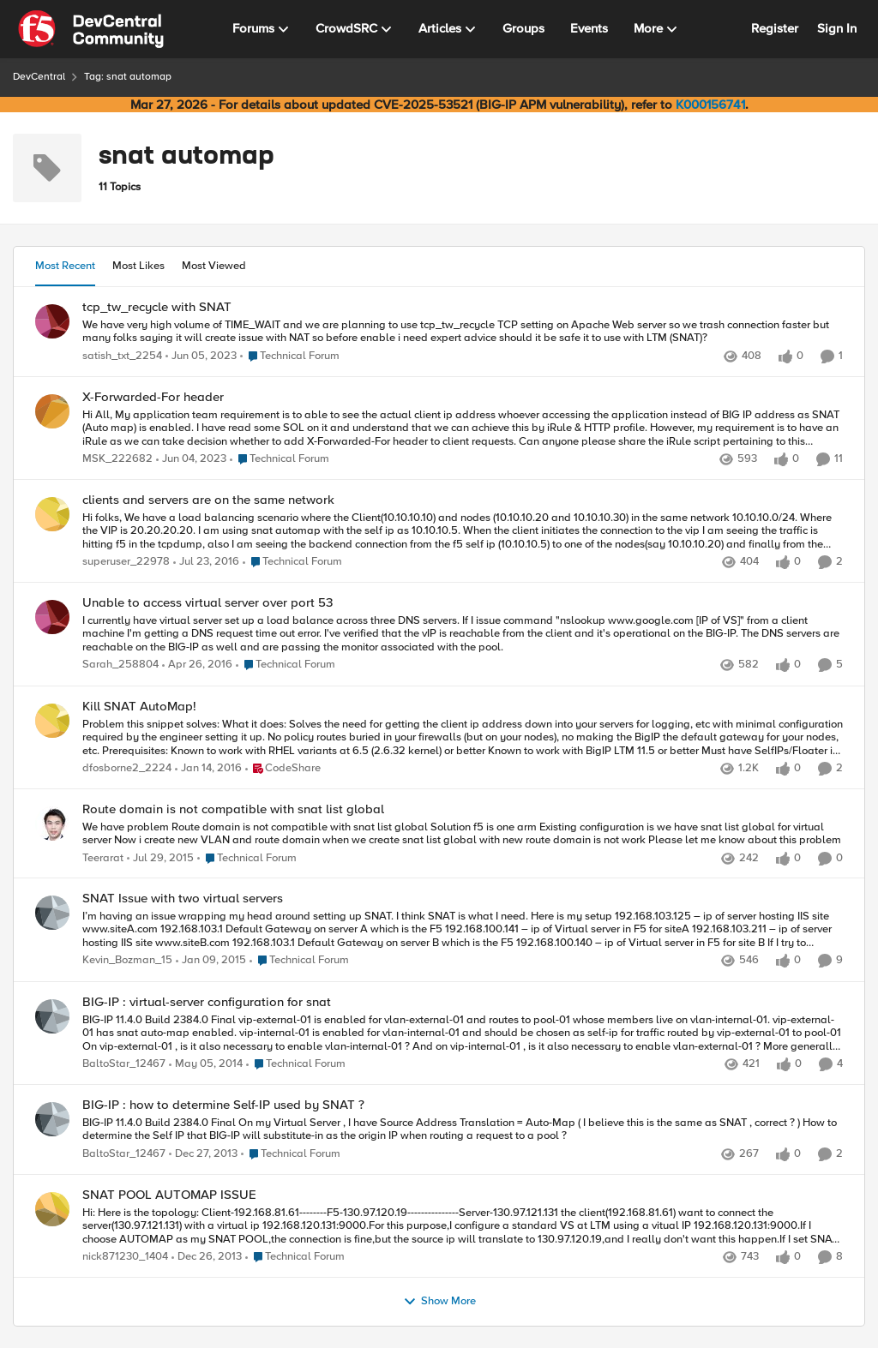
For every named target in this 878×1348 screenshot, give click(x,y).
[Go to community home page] (91, 29)
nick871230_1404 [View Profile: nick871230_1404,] (125, 1256)
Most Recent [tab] (65, 266)
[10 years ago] (206, 562)
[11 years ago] (211, 961)
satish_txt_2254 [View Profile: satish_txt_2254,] (122, 356)
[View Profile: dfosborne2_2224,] (52, 721)
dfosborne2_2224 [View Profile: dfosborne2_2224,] (126, 768)
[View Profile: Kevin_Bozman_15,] (52, 913)
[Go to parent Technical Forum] (290, 356)
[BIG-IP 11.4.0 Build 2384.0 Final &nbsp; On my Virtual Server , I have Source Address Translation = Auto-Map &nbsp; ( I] (462, 1130)
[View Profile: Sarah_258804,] (52, 617)
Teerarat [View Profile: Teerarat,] (102, 858)
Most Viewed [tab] (214, 266)
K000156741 (710, 104)
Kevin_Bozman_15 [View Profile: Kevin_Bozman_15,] (127, 961)
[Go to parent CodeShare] (283, 769)
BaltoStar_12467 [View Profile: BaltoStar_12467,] (123, 1063)
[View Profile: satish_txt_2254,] (52, 321)
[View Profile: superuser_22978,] (52, 514)
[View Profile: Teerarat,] (52, 823)
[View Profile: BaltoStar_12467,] (52, 1016)
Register (774, 28)
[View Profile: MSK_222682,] (52, 411)
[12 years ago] (206, 1064)
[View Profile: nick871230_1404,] (52, 1209)
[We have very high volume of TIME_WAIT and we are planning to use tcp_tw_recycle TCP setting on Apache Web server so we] (462, 331)
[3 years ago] (201, 356)
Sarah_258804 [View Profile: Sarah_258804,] (120, 665)
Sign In (837, 28)
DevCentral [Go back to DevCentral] (39, 76)
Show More (439, 1302)
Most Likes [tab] (138, 266)
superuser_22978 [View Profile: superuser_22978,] (126, 561)
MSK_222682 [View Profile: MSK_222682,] (117, 458)
